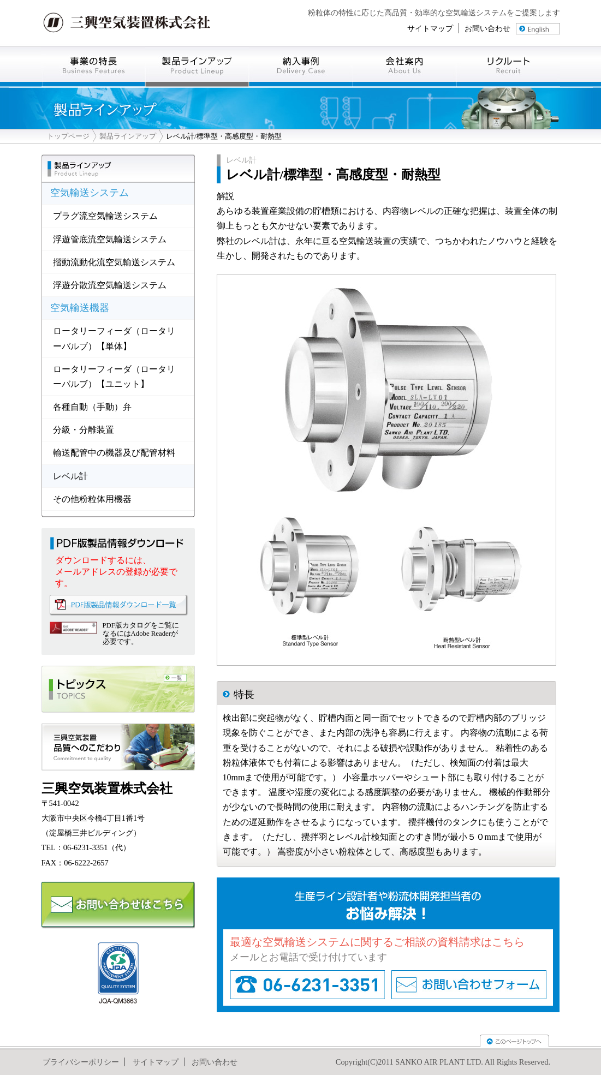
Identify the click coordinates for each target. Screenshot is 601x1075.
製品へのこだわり (118, 747)
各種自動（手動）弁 (92, 406)
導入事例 (301, 66)
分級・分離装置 (83, 429)
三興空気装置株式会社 (127, 22)
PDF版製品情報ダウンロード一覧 (119, 605)
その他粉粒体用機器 (92, 499)
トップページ (68, 136)
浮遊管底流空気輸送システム (109, 239)
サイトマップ (430, 28)
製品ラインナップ (197, 66)
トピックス (118, 689)
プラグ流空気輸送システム (105, 215)
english (538, 28)
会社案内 (404, 66)
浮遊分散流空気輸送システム (109, 285)
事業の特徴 (93, 66)
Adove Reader (73, 628)
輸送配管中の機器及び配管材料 (114, 452)
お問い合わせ (487, 28)
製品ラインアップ (127, 136)
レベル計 (70, 476)
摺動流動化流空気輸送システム (114, 262)
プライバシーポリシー (81, 1062)
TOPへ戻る (514, 1041)
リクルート (508, 66)
